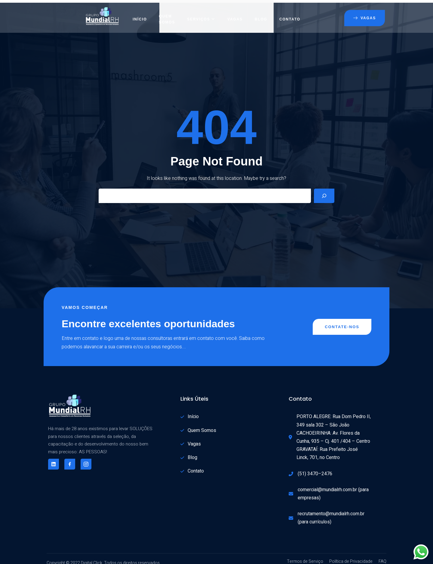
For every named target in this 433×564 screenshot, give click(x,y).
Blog (261, 13)
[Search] (324, 190)
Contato (289, 13)
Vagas (235, 13)
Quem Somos (167, 13)
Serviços (201, 13)
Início (140, 13)
